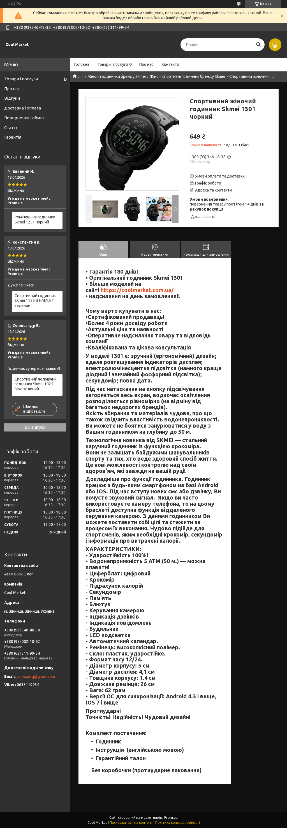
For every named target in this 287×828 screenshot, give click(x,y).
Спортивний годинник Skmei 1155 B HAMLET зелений (35, 300)
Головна (81, 64)
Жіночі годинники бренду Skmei (116, 76)
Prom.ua (171, 817)
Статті (10, 127)
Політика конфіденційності (177, 822)
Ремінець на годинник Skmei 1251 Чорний (35, 219)
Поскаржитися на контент (131, 822)
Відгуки (12, 98)
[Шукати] (258, 44)
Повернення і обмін (24, 117)
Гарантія (12, 137)
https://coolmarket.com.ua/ (137, 290)
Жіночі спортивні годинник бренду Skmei (187, 76)
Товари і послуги (113, 64)
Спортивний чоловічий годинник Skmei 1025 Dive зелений (36, 384)
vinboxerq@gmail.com (36, 676)
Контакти (170, 64)
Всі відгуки (35, 427)
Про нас (146, 64)
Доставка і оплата (22, 108)
